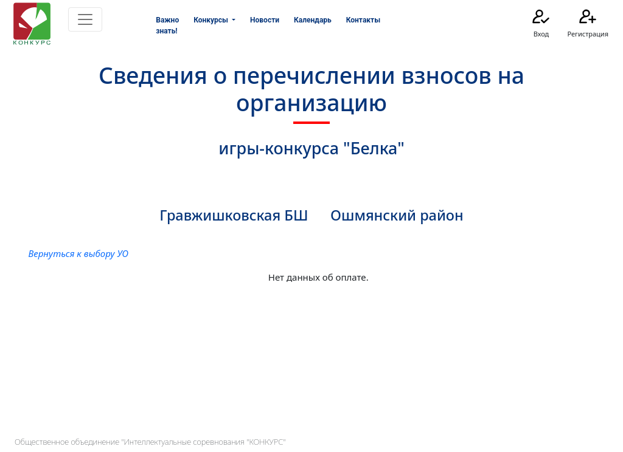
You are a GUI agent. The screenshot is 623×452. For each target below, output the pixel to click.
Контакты (363, 20)
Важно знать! (167, 25)
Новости (264, 20)
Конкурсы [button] (211, 20)
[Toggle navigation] (85, 19)
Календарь (313, 20)
